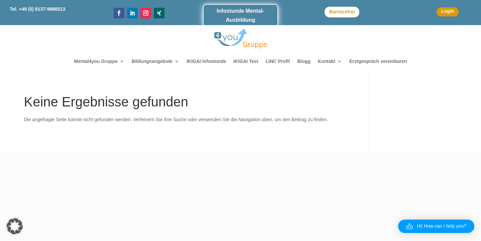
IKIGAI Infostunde (206, 61)
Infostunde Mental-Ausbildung (240, 15)
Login (447, 11)
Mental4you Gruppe (96, 61)
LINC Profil (278, 61)
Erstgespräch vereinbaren (378, 61)
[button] (14, 226)
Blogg (304, 61)
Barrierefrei (342, 11)
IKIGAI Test (245, 61)
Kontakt (326, 61)
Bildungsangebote (152, 61)
